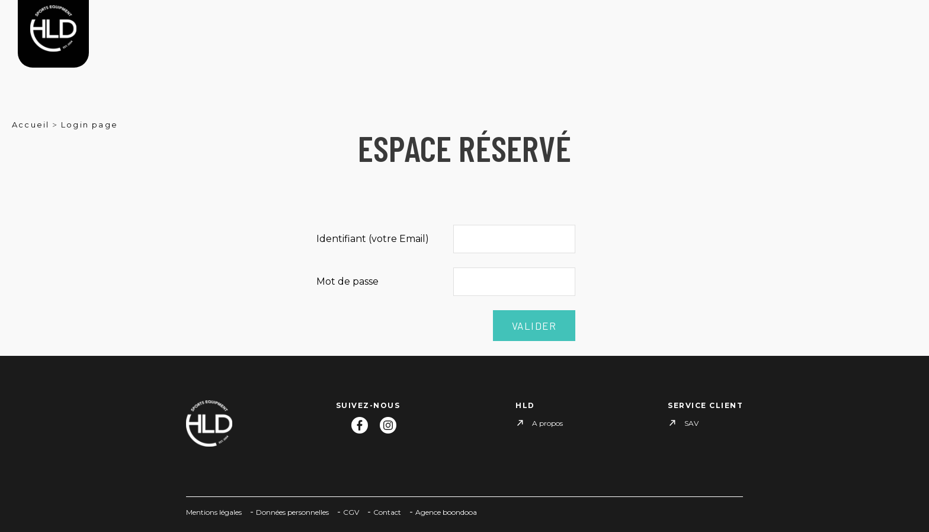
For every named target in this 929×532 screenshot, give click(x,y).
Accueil (30, 124)
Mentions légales (214, 512)
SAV (691, 423)
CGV (351, 512)
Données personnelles (292, 512)
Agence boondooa (446, 512)
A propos (547, 423)
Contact (387, 512)
